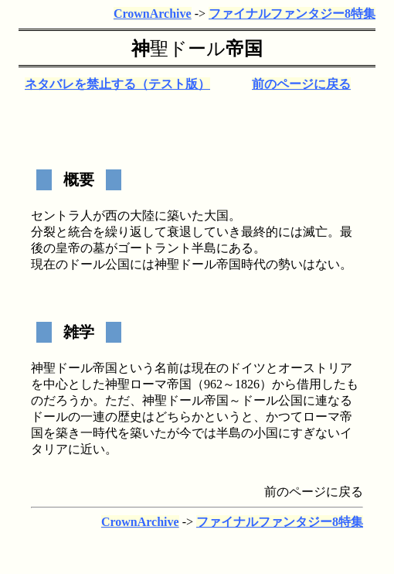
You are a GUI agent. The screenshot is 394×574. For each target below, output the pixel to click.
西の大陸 (130, 215)
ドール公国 (99, 264)
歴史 (129, 416)
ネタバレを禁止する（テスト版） (117, 84)
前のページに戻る (301, 84)
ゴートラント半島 (166, 248)
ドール (197, 49)
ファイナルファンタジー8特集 (292, 13)
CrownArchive (153, 13)
